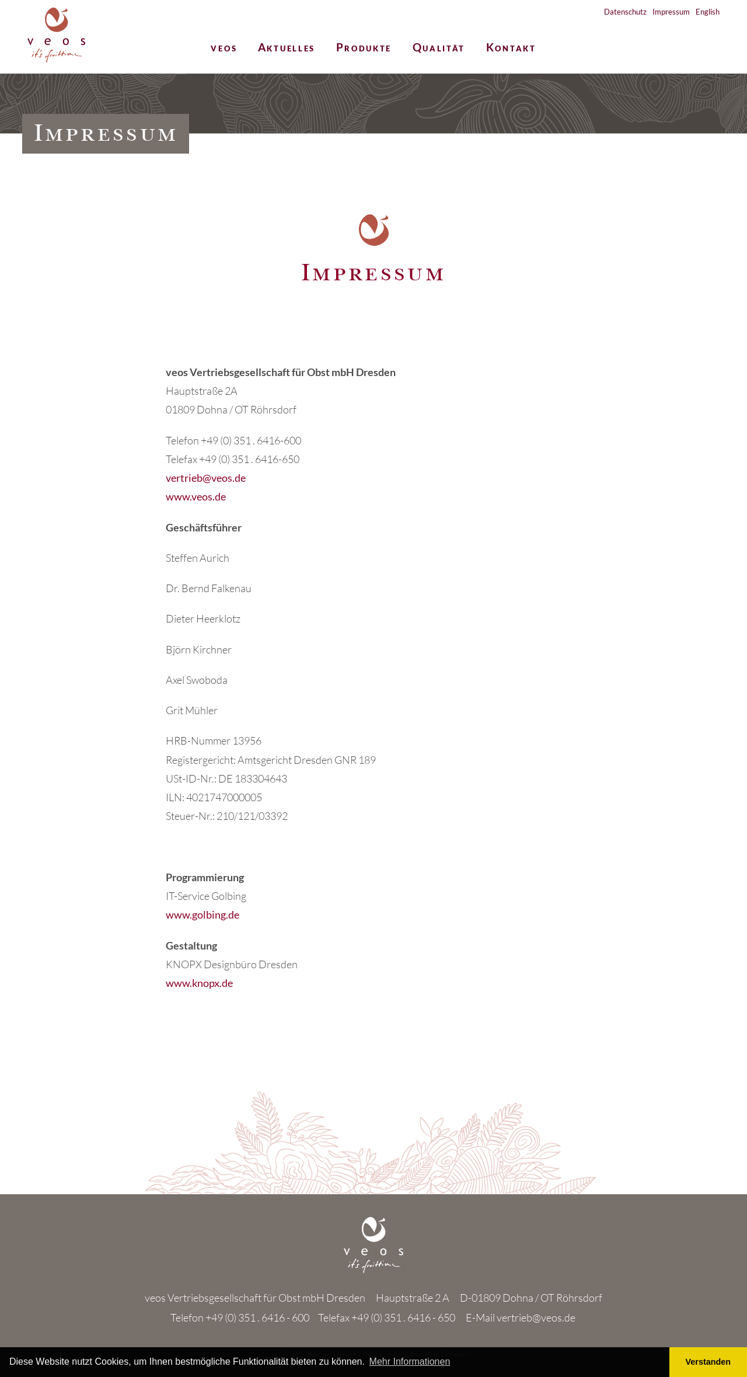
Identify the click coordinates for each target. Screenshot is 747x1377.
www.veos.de (196, 496)
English (708, 11)
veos (224, 48)
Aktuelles (286, 48)
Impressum (671, 11)
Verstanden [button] (708, 1361)
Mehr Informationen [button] (410, 1361)
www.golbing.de (202, 914)
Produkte (364, 48)
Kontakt (511, 48)
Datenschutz (625, 11)
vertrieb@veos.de (206, 477)
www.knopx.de (199, 982)
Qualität (439, 48)
